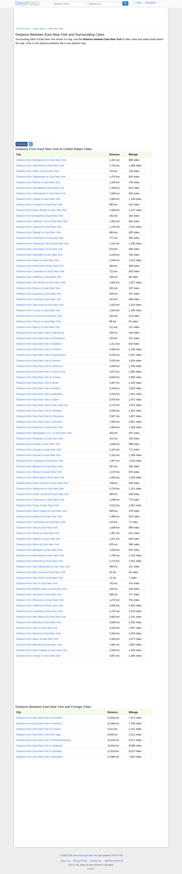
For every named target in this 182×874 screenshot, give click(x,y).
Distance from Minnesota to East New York (40, 555)
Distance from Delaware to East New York (39, 438)
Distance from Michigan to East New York (39, 550)
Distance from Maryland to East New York (39, 466)
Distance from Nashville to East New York (39, 254)
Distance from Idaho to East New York (37, 639)
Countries (150, 2)
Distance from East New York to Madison (39, 343)
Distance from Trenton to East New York (38, 321)
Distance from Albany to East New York (38, 327)
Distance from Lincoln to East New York (38, 310)
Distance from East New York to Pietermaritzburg (43, 740)
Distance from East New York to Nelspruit (39, 745)
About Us (65, 861)
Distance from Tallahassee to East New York (41, 176)
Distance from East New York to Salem (37, 399)
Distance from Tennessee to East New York (40, 499)
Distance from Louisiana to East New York (39, 460)
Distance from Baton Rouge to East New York (41, 210)
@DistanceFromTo (114, 861)
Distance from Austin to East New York (37, 260)
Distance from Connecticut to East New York (41, 522)
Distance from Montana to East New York (39, 644)
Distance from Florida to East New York (38, 444)
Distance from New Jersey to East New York (40, 572)
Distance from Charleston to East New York (40, 271)
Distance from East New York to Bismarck (39, 394)
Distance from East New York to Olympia (39, 410)
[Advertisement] (91, 17)
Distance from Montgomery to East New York (41, 160)
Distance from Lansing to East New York (38, 299)
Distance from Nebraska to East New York (39, 561)
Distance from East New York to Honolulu (39, 421)
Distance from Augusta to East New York (38, 293)
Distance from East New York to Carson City (40, 371)
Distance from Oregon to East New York (38, 655)
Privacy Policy (80, 861)
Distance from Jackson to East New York (39, 226)
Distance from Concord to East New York (39, 316)
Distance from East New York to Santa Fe (39, 366)
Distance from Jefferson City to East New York (42, 221)
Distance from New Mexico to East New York (41, 616)
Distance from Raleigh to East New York (38, 232)
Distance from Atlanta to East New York (38, 182)
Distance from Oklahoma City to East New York (42, 243)
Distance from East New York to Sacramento (41, 354)
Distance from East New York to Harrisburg (40, 332)
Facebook (22, 144)
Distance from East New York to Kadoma (39, 723)
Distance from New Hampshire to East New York (43, 566)
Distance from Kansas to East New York (38, 455)
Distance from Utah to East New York (37, 627)
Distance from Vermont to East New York (39, 594)
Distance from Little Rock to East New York (40, 165)
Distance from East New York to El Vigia (38, 734)
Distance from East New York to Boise (37, 382)
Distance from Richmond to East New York (40, 265)
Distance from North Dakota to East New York (41, 650)
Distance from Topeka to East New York (38, 199)
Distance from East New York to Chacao (38, 729)
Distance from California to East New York (39, 605)
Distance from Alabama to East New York (39, 516)
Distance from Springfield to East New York (40, 187)
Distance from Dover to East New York (37, 171)
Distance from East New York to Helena (38, 388)
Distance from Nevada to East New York (38, 622)
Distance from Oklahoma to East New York (40, 488)
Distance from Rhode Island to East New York (41, 589)
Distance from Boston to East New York (38, 288)
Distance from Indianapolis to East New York (41, 193)
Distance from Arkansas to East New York (39, 427)
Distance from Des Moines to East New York (41, 282)
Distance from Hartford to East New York (38, 277)
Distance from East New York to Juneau (38, 377)
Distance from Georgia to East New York (38, 449)
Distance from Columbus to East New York (40, 238)
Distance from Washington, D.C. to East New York (44, 433)
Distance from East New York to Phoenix (38, 349)
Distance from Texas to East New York (37, 505)
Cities (138, 2)
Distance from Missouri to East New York (39, 472)
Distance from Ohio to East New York (37, 583)
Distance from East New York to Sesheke (39, 717)
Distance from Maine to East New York (37, 544)
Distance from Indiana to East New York (38, 538)
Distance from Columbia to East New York (39, 249)
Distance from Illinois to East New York (37, 533)
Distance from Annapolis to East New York (39, 215)
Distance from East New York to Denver (38, 360)
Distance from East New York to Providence (40, 338)
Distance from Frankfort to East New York (39, 204)
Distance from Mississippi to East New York (40, 477)
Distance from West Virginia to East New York (41, 511)
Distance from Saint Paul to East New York (40, 304)
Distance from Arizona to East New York (38, 633)
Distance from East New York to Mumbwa (39, 756)
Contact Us (95, 861)
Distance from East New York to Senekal (38, 751)
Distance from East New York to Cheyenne (40, 416)
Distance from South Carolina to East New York (42, 494)
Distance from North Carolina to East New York (42, 483)
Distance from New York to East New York (39, 577)
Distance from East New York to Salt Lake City (42, 405)
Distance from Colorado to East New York (39, 611)
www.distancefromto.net (85, 855)
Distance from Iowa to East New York (37, 527)
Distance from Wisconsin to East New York (40, 600)
